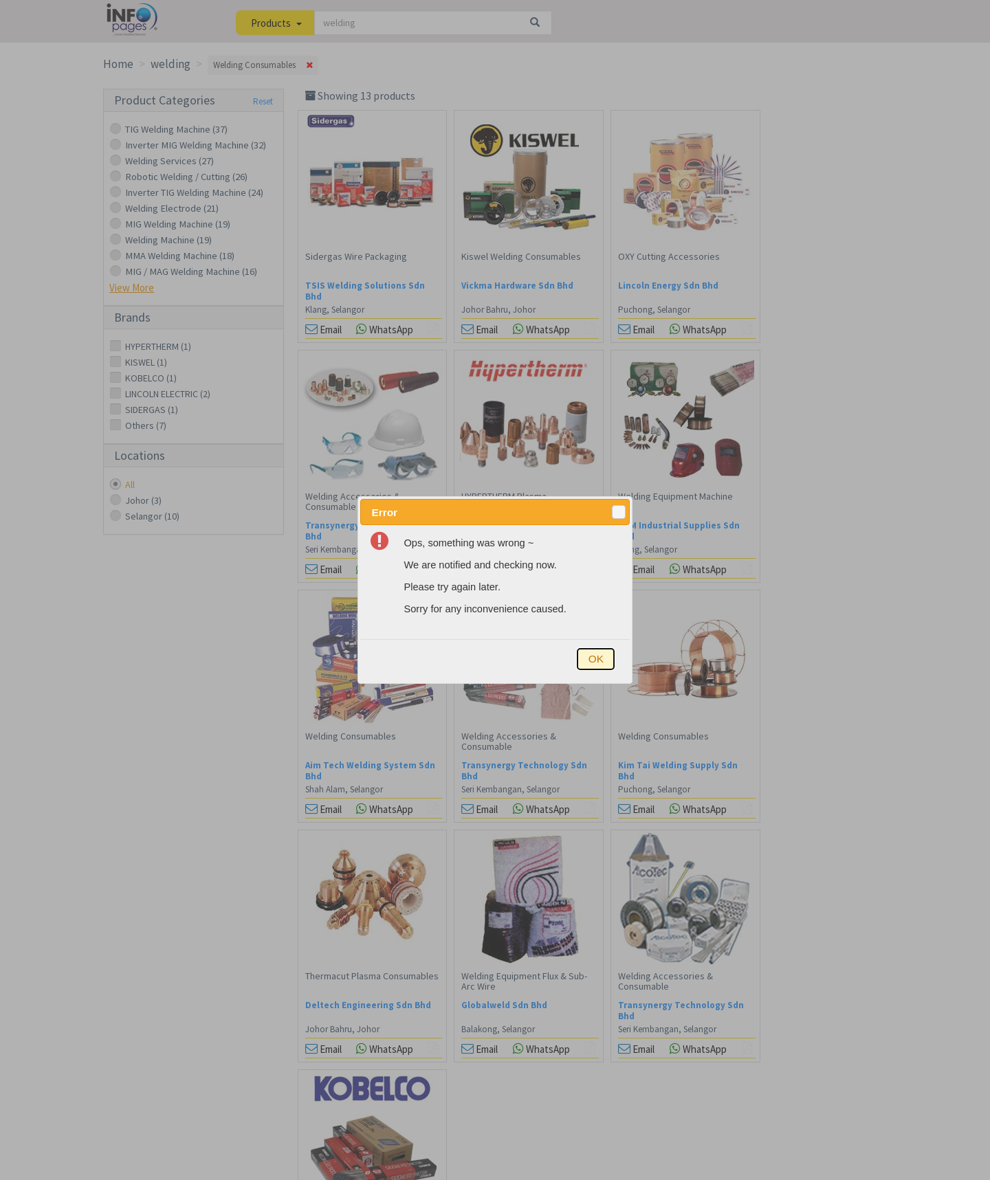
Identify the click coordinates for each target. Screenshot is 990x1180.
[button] (619, 512)
